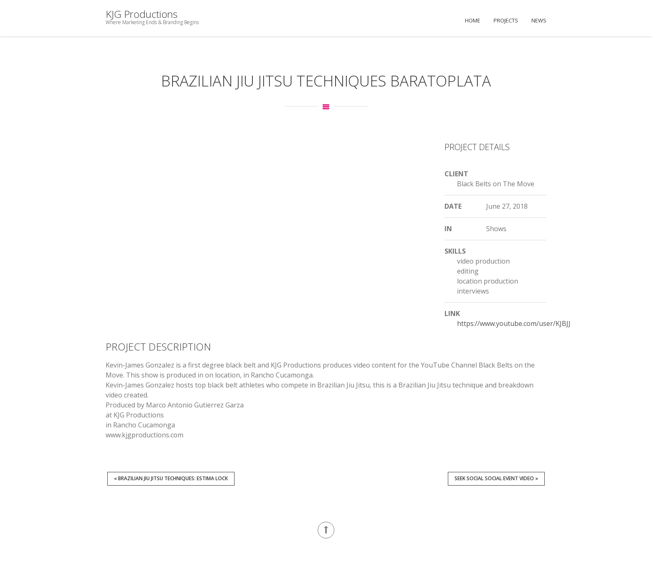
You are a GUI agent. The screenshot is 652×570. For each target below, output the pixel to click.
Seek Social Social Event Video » (496, 478)
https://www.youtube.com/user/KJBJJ (513, 323)
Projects (506, 20)
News (538, 20)
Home (472, 20)
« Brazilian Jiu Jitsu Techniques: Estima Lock (171, 478)
